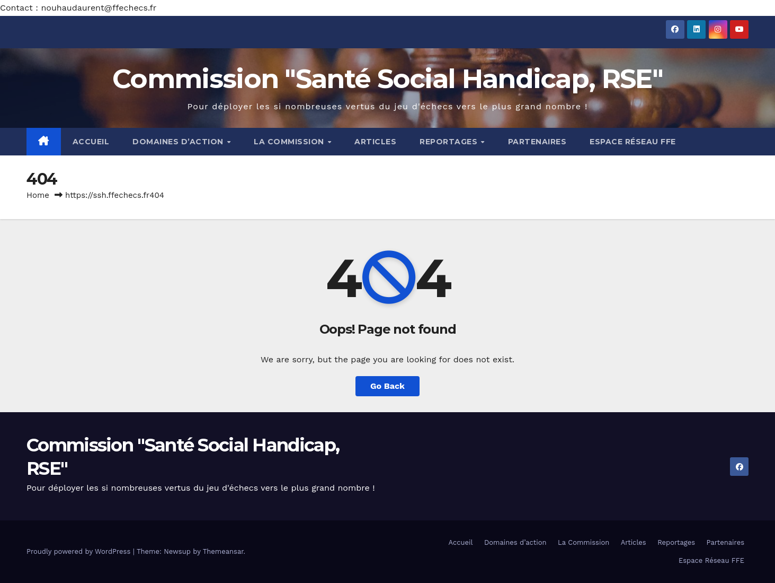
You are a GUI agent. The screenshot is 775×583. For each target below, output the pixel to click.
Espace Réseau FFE (633, 141)
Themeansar (223, 551)
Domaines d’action (179, 141)
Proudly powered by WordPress (79, 551)
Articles (375, 141)
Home (37, 195)
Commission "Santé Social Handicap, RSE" (387, 79)
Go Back (387, 386)
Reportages (450, 141)
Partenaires (537, 141)
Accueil (91, 141)
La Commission (290, 141)
